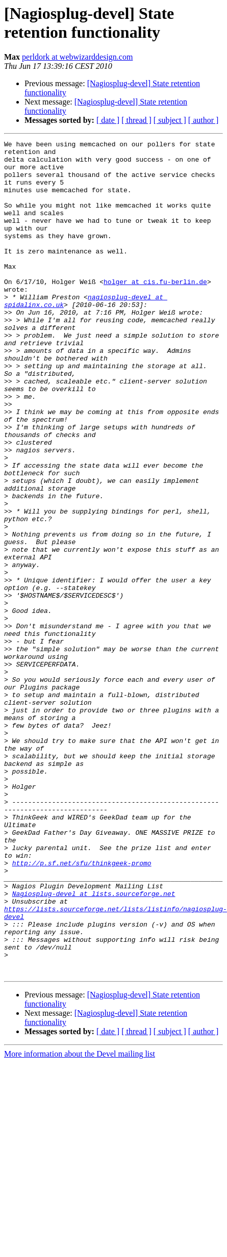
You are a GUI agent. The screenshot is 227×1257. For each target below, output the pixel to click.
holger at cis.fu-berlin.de (155, 310)
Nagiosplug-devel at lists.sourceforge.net (93, 1044)
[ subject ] (170, 120)
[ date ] (107, 120)
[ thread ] (136, 120)
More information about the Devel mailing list (79, 1220)
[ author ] (203, 120)
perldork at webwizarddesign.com (77, 57)
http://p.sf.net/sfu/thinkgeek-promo (82, 1008)
